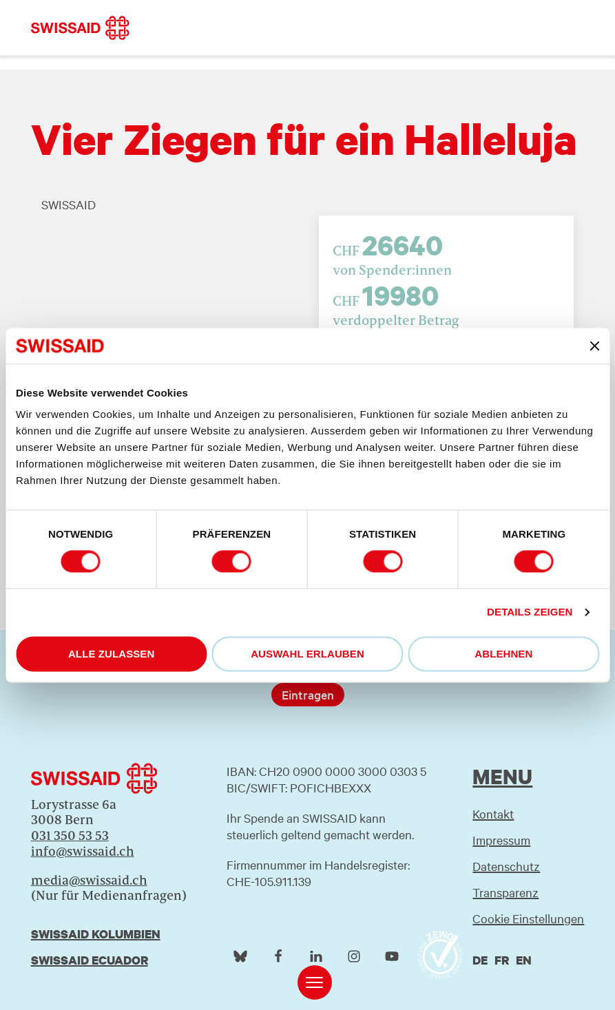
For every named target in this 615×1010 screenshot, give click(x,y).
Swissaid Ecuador (89, 960)
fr (501, 960)
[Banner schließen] (594, 345)
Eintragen (308, 694)
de (480, 960)
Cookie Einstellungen (528, 918)
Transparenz (505, 892)
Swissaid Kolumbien (95, 934)
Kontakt (493, 813)
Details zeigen (529, 612)
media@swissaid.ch (89, 880)
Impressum (501, 840)
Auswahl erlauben (307, 654)
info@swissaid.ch (82, 851)
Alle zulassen (111, 654)
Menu (502, 776)
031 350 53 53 (70, 835)
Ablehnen (503, 654)
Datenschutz (506, 866)
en (524, 960)
